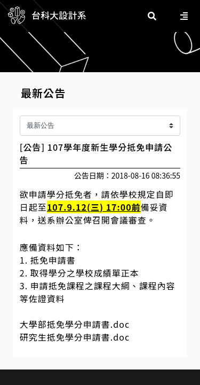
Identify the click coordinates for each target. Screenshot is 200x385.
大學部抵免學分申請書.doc (75, 324)
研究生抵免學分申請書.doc (75, 336)
